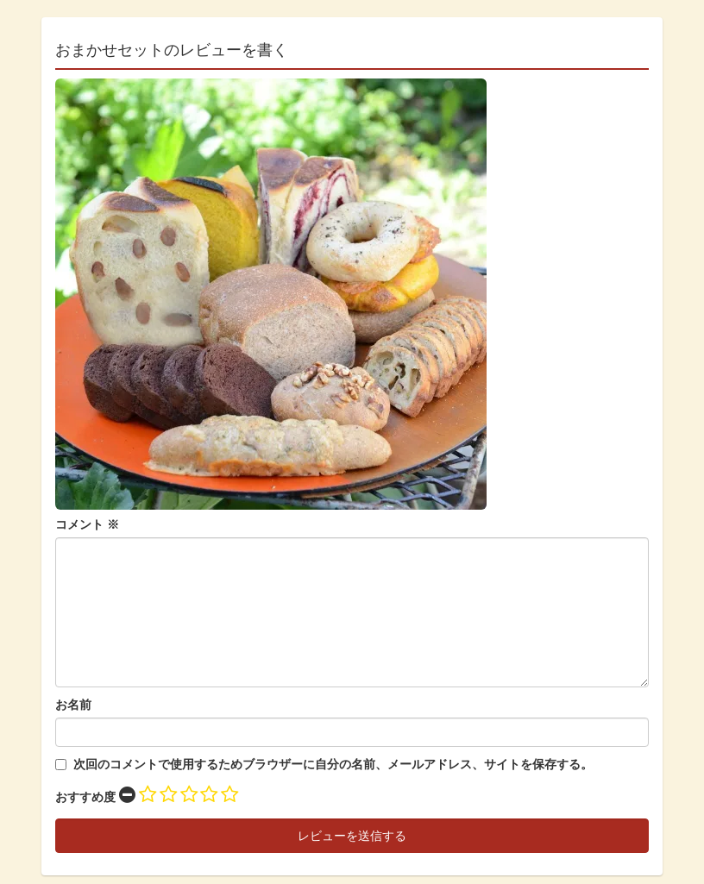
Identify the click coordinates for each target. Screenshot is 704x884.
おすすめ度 (85, 797)
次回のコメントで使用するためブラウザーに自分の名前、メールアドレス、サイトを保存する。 (333, 764)
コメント (87, 524)
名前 (79, 705)
